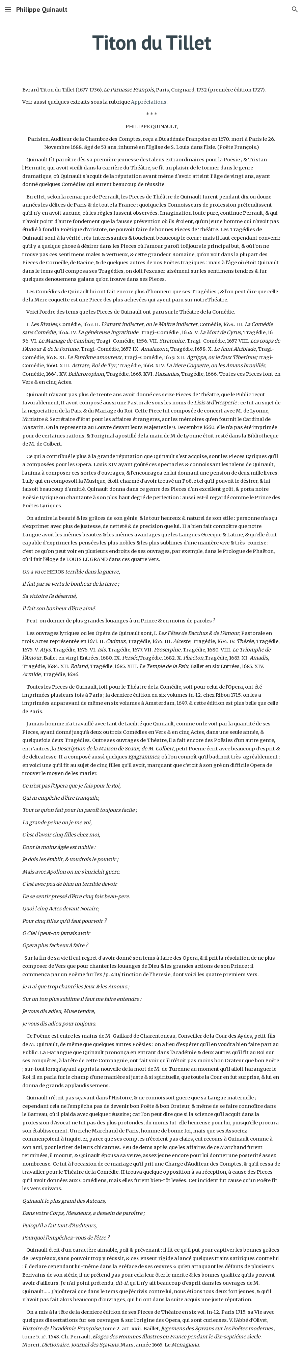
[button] (8, 9)
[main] (152, 42)
